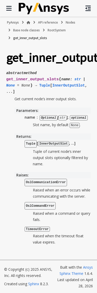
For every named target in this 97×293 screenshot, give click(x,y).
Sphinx (33, 283)
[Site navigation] (9, 8)
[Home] (28, 22)
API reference (48, 22)
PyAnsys (13, 22)
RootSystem (57, 30)
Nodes (70, 22)
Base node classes (26, 30)
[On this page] (88, 8)
